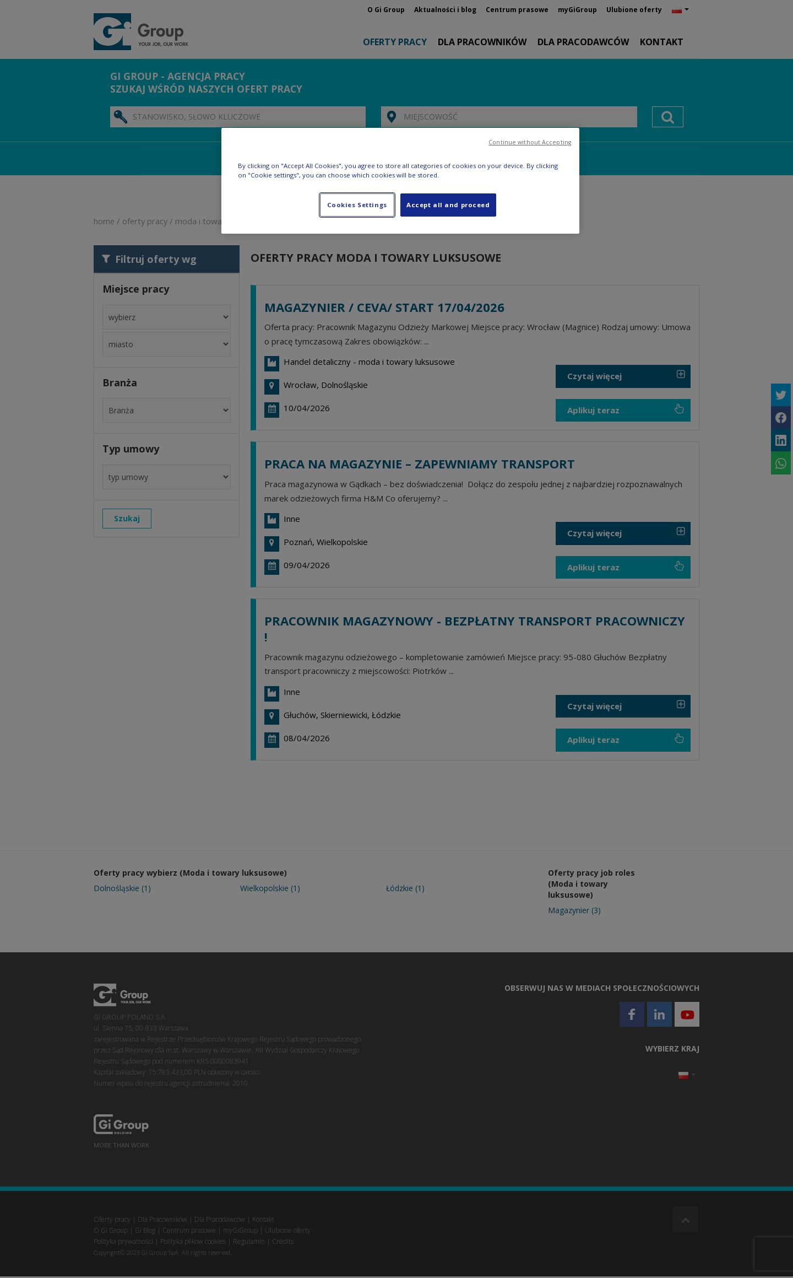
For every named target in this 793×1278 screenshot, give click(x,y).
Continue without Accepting (529, 142)
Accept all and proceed (448, 205)
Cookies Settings (357, 205)
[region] (400, 181)
